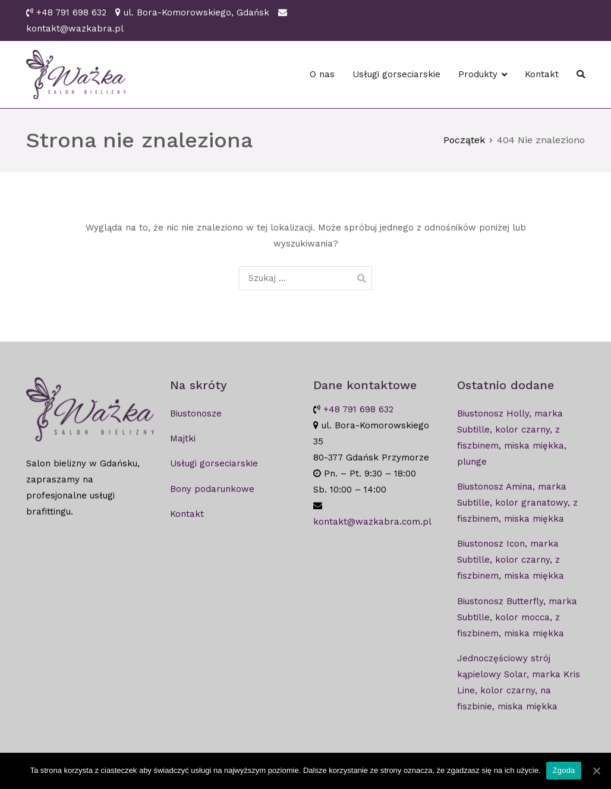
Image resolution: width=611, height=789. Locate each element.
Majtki (183, 438)
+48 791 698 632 (71, 12)
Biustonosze (196, 413)
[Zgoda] (596, 771)
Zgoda (563, 770)
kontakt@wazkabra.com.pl (372, 521)
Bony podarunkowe (212, 489)
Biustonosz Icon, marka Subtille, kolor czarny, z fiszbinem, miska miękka (510, 559)
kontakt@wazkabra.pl (75, 28)
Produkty (477, 74)
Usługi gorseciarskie (396, 74)
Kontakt (542, 74)
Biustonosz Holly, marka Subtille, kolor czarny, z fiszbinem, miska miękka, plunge (511, 437)
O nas (322, 74)
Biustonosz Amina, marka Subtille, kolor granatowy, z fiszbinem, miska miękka (517, 502)
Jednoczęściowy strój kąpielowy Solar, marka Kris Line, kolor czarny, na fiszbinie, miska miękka (518, 682)
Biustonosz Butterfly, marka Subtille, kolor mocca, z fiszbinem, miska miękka (517, 617)
